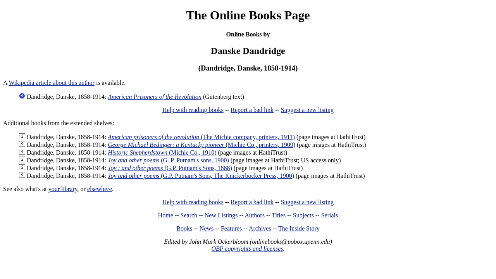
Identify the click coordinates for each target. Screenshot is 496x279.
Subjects (303, 215)
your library (63, 189)
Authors (255, 215)
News (207, 228)
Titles (279, 215)
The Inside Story (299, 228)
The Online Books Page (248, 15)
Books (184, 228)
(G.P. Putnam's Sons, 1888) (170, 168)
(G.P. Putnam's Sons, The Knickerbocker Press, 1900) (201, 175)
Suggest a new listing (307, 110)
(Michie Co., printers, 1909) (201, 144)
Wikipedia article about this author (52, 82)
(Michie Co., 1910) (162, 152)
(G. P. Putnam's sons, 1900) (168, 160)
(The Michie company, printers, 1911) (201, 137)
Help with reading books (193, 110)
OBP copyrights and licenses (247, 248)
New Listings (221, 215)
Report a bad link (252, 110)
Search (189, 215)
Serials (329, 215)
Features (231, 228)
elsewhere (99, 189)
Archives (260, 228)
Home (165, 215)
